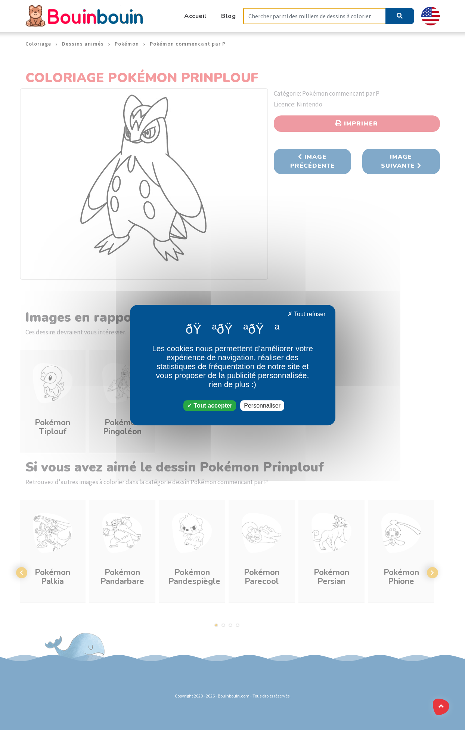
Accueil (195, 16)
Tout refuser (307, 314)
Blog (228, 16)
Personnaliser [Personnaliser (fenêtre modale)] (262, 405)
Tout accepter (209, 405)
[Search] (314, 16)
